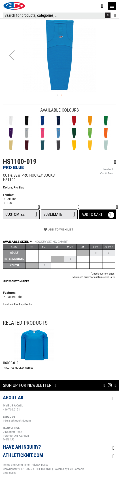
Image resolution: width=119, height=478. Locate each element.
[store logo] (14, 6)
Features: (9, 292)
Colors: (8, 187)
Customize (21, 213)
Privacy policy (40, 464)
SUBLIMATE (59, 213)
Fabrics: (8, 195)
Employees (9, 472)
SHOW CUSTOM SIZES (16, 281)
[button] (12, 55)
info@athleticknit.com (17, 420)
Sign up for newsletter (27, 385)
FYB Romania (76, 469)
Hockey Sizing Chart (51, 241)
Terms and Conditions (16, 464)
